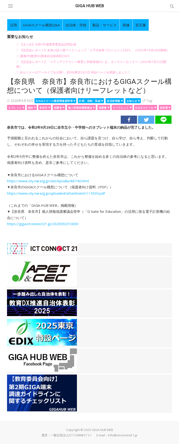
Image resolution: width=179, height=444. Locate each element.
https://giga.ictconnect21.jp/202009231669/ (43, 223)
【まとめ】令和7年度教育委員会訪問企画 (48, 44)
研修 (126, 25)
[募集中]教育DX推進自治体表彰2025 (44, 56)
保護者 (58, 107)
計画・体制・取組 (89, 101)
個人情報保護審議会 (80, 107)
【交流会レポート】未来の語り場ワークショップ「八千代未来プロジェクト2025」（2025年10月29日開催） (94, 50)
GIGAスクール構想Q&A (41, 25)
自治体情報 (113, 101)
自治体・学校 (75, 25)
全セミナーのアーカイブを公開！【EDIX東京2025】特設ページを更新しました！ (75, 72)
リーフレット (121, 107)
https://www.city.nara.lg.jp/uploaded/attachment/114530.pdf (56, 193)
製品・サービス (104, 25)
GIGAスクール (144, 107)
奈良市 (43, 107)
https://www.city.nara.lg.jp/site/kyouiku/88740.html (48, 181)
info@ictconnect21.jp (123, 435)
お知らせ (132, 101)
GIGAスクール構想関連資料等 (54, 101)
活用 (13, 25)
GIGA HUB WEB (89, 5)
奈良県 (164, 107)
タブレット (15, 107)
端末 (30, 107)
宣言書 (140, 25)
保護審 (103, 107)
